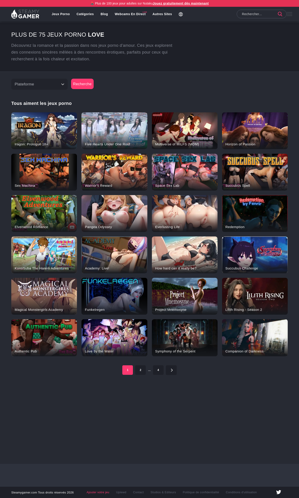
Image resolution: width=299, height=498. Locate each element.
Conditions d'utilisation (238, 492)
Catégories (86, 15)
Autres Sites (164, 15)
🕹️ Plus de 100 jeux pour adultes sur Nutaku (149, 3)
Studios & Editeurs (164, 492)
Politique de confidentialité (200, 492)
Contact (140, 492)
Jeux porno (62, 15)
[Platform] (39, 84)
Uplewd (123, 492)
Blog (105, 15)
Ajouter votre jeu (101, 492)
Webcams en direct (131, 15)
